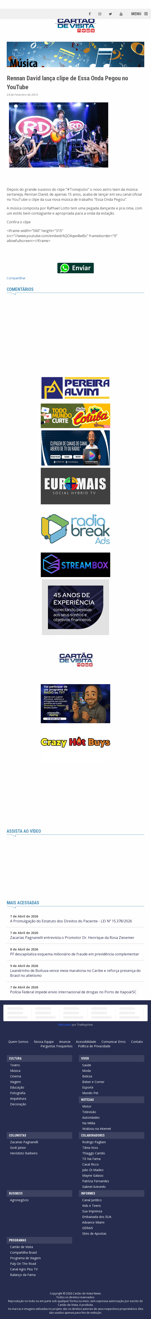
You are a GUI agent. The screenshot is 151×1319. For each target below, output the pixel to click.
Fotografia (17, 1093)
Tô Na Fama (91, 1159)
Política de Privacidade (94, 1046)
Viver (85, 1058)
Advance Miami (93, 1222)
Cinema (15, 1076)
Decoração (18, 1104)
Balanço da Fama (23, 1275)
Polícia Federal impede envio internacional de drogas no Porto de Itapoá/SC (73, 992)
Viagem (15, 1082)
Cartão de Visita (21, 1247)
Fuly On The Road (23, 1263)
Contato (137, 1041)
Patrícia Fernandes (95, 1181)
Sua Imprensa (92, 1211)
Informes (88, 1193)
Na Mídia (88, 1123)
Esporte (87, 1087)
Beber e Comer (93, 1082)
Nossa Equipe (44, 1041)
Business (16, 1193)
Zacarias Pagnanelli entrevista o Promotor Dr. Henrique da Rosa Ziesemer (72, 937)
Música (15, 1070)
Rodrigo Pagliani (94, 1142)
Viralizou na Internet (96, 1128)
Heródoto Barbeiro (24, 1153)
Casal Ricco (90, 1164)
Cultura (15, 1058)
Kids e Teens (91, 1205)
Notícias (87, 1100)
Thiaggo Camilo (93, 1153)
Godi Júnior (18, 1147)
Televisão (89, 1112)
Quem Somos (18, 1041)
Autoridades (91, 1117)
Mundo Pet (90, 1093)
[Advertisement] (75, 795)
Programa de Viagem (25, 1258)
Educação (17, 1087)
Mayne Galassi (92, 1175)
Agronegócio (19, 1200)
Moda (86, 1070)
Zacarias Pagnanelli (24, 1142)
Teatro (15, 1065)
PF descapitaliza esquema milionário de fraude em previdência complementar (74, 954)
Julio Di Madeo (93, 1170)
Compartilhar (16, 278)
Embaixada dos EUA (96, 1217)
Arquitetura (18, 1098)
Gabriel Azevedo (94, 1186)
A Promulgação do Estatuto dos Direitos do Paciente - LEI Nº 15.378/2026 (71, 921)
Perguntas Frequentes (57, 1046)
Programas (17, 1240)
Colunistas (17, 1135)
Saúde (86, 1065)
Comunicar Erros (113, 1041)
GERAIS (87, 1228)
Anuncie (65, 1041)
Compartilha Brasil (23, 1252)
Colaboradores (93, 1135)
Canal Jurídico (92, 1200)
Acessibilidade (86, 1041)
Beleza (87, 1076)
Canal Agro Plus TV (24, 1269)
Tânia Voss (90, 1147)
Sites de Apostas (94, 1233)
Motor (86, 1106)
